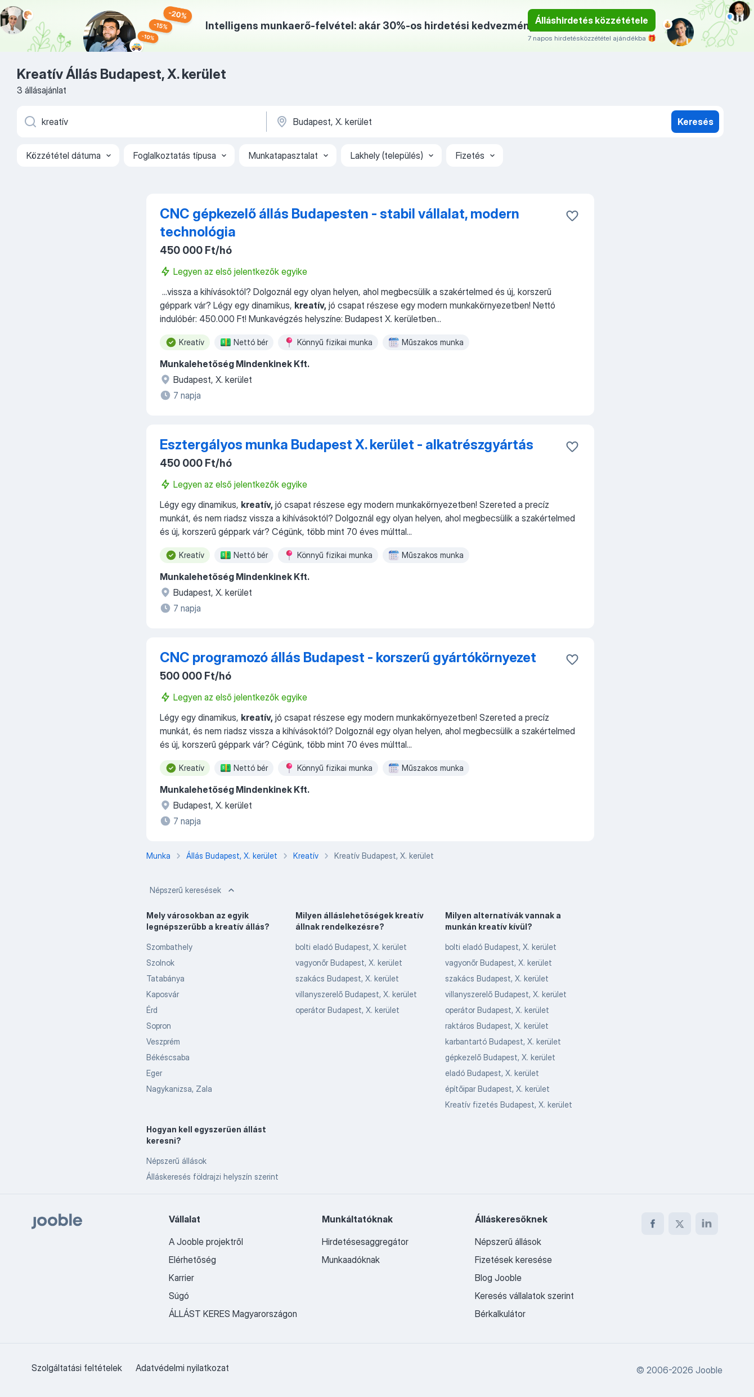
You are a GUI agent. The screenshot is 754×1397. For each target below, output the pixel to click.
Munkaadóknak (351, 1259)
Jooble (708, 1370)
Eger (154, 1073)
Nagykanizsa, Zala (179, 1089)
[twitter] (679, 1223)
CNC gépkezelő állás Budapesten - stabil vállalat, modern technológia (339, 223)
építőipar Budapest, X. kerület (497, 1089)
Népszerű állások (176, 1161)
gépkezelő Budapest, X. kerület (500, 1057)
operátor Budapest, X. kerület (347, 1010)
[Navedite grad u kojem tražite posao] (392, 121)
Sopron (158, 1025)
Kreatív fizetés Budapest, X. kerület (508, 1104)
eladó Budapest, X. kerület (492, 1073)
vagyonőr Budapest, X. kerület (348, 962)
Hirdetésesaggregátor (365, 1241)
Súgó (179, 1295)
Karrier (181, 1277)
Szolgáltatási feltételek (77, 1367)
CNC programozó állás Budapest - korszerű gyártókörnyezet (348, 657)
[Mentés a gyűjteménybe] (572, 215)
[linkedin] (706, 1223)
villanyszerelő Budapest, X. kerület (356, 994)
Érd (152, 1010)
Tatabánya (165, 978)
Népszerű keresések (193, 890)
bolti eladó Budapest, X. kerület (351, 947)
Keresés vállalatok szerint (524, 1295)
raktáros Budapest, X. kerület (497, 1025)
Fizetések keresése (513, 1259)
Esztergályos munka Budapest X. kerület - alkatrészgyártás (346, 444)
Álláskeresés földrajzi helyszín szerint (212, 1176)
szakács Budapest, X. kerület (347, 978)
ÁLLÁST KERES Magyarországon (233, 1313)
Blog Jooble (498, 1277)
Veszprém (163, 1041)
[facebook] (652, 1223)
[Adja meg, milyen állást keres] (140, 121)
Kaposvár (162, 994)
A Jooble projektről (206, 1241)
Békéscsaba (168, 1057)
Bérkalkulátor (500, 1313)
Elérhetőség (192, 1259)
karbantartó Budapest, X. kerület (503, 1041)
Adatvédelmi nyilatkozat (182, 1367)
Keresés (695, 121)
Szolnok (160, 962)
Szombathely (169, 947)
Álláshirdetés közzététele (591, 20)
